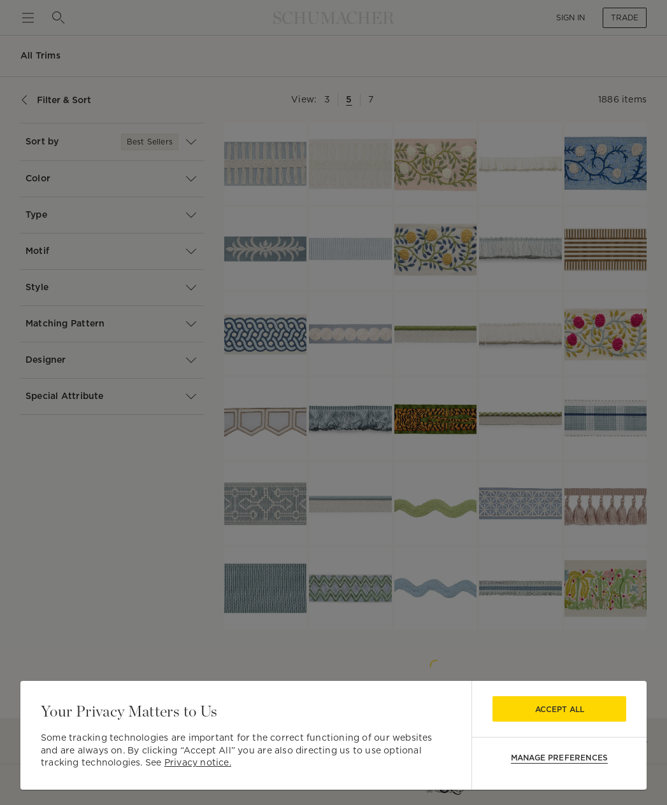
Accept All (559, 709)
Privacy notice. (197, 762)
